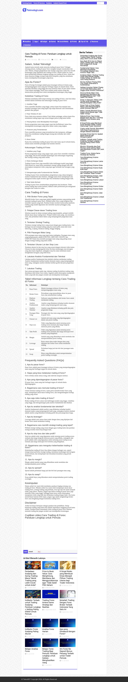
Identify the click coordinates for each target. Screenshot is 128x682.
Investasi (27, 45)
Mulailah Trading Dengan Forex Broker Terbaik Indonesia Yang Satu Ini (67, 605)
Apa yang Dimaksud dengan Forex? (67, 631)
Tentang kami (27, 3)
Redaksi (49, 3)
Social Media (63, 41)
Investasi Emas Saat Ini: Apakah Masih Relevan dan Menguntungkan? (91, 135)
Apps (35, 41)
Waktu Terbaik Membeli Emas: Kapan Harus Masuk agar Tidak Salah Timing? (91, 112)
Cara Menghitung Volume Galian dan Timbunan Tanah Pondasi (91, 172)
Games (52, 41)
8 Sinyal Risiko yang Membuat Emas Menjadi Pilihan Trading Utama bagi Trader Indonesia (67, 577)
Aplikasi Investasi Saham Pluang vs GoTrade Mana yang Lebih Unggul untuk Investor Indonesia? (92, 88)
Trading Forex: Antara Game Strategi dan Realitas (48, 603)
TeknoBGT (27, 679)
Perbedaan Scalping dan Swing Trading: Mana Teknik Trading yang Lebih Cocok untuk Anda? (31, 578)
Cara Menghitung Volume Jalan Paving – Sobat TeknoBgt (91, 176)
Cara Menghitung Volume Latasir (92, 180)
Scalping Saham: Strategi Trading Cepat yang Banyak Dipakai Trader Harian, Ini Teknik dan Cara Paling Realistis (92, 77)
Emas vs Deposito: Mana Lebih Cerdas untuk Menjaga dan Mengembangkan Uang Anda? (91, 101)
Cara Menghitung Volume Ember (91, 186)
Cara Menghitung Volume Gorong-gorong (89, 183)
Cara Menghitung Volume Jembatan (89, 158)
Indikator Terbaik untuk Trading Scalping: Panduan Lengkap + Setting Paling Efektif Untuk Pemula (33, 607)
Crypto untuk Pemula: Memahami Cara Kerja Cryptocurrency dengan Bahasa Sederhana (92, 130)
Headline (27, 41)
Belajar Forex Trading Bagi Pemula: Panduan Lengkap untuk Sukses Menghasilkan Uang (50, 656)
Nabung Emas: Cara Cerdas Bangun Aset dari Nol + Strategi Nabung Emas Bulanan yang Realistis (91, 118)
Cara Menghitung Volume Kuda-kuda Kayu (91, 168)
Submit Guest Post (60, 3)
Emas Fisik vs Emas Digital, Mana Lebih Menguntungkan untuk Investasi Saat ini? (90, 106)
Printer (73, 41)
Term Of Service (39, 3)
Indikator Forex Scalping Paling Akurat (31, 631)
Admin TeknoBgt (32, 59)
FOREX (56, 59)
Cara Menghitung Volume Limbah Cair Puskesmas (92, 197)
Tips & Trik (83, 41)
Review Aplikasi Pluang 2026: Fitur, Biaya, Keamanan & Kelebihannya (90, 83)
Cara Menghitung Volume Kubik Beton (91, 189)
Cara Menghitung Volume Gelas (91, 165)
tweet (31, 552)
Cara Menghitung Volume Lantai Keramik (91, 162)
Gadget (44, 41)
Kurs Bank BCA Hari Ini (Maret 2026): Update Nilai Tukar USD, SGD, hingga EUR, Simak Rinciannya (91, 63)
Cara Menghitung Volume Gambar (89, 201)
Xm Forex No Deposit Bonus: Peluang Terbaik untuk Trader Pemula (67, 653)
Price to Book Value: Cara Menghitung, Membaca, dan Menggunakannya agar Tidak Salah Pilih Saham (50, 578)
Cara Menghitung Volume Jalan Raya (91, 193)
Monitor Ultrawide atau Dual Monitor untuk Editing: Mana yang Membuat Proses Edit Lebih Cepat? (92, 148)
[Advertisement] (64, 25)
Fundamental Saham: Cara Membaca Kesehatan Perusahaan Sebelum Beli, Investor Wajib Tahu (89, 70)
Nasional (94, 41)
